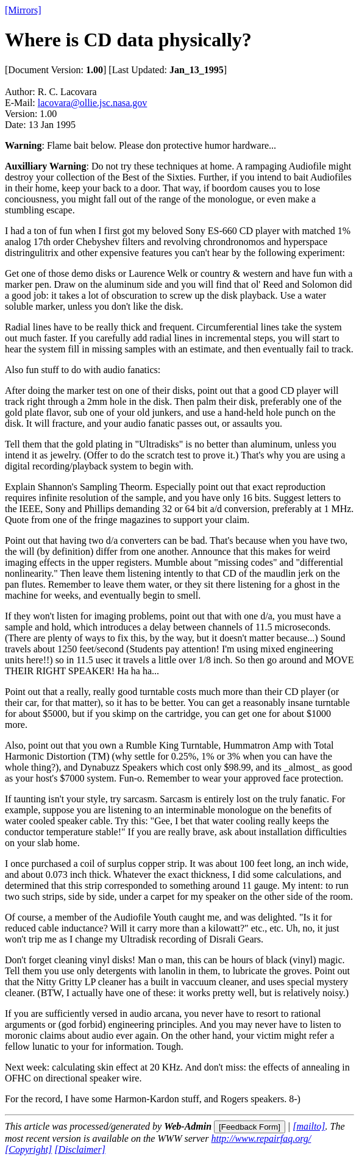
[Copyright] (28, 1149)
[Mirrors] (23, 10)
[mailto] (309, 1126)
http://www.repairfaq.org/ (261, 1138)
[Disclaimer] (79, 1149)
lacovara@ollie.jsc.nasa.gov (93, 103)
